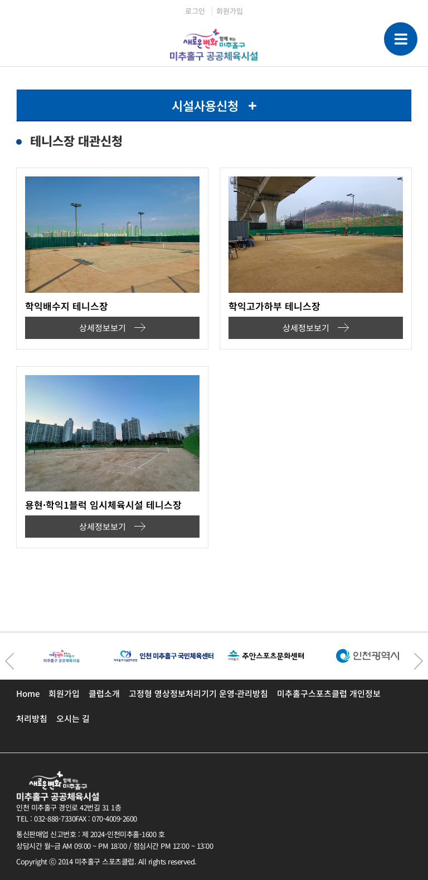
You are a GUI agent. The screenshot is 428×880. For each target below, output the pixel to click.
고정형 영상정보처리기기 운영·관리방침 (198, 693)
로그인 (195, 11)
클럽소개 (104, 693)
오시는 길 (73, 718)
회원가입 (229, 11)
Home (28, 693)
